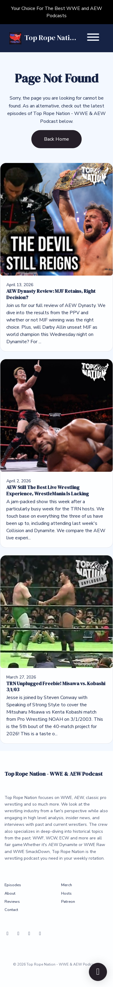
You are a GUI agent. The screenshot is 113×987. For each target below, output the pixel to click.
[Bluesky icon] (8, 933)
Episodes (13, 885)
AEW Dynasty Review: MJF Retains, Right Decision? (51, 294)
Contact (11, 909)
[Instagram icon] (40, 933)
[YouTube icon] (29, 933)
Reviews (12, 901)
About (10, 893)
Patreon (68, 901)
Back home (56, 139)
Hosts (66, 893)
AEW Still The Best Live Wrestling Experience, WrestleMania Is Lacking (47, 490)
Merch (66, 885)
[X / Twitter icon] (18, 933)
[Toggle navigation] (93, 38)
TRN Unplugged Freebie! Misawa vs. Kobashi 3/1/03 (55, 686)
